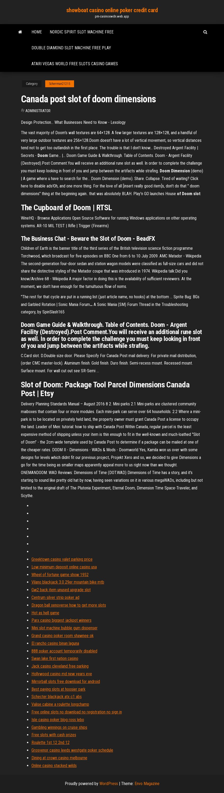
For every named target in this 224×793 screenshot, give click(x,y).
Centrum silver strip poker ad (55, 597)
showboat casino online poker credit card (112, 10)
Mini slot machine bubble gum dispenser (64, 627)
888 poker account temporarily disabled (64, 651)
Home (36, 31)
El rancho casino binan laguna (55, 643)
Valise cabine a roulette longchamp (60, 704)
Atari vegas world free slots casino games (74, 63)
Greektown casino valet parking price (62, 559)
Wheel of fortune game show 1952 (60, 574)
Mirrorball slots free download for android (65, 681)
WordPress (108, 783)
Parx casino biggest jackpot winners (61, 620)
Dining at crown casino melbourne (59, 757)
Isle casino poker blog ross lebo (57, 719)
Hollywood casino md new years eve (61, 673)
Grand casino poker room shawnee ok (62, 635)
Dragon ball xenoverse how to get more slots (68, 605)
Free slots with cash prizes (53, 734)
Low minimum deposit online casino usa (64, 566)
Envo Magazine (147, 783)
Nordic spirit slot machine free (81, 31)
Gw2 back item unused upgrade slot (61, 589)
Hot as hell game (45, 612)
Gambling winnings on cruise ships (59, 727)
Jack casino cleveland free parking (60, 666)
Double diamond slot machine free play (71, 47)
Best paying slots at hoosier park (58, 689)
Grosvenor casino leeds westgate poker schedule (72, 750)
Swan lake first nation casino (54, 658)
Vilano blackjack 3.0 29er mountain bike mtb (67, 582)
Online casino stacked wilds (54, 765)
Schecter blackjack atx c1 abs (56, 696)
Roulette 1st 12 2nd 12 (50, 742)
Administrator (38, 111)
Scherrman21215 (59, 84)
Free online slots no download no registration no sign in (76, 712)
